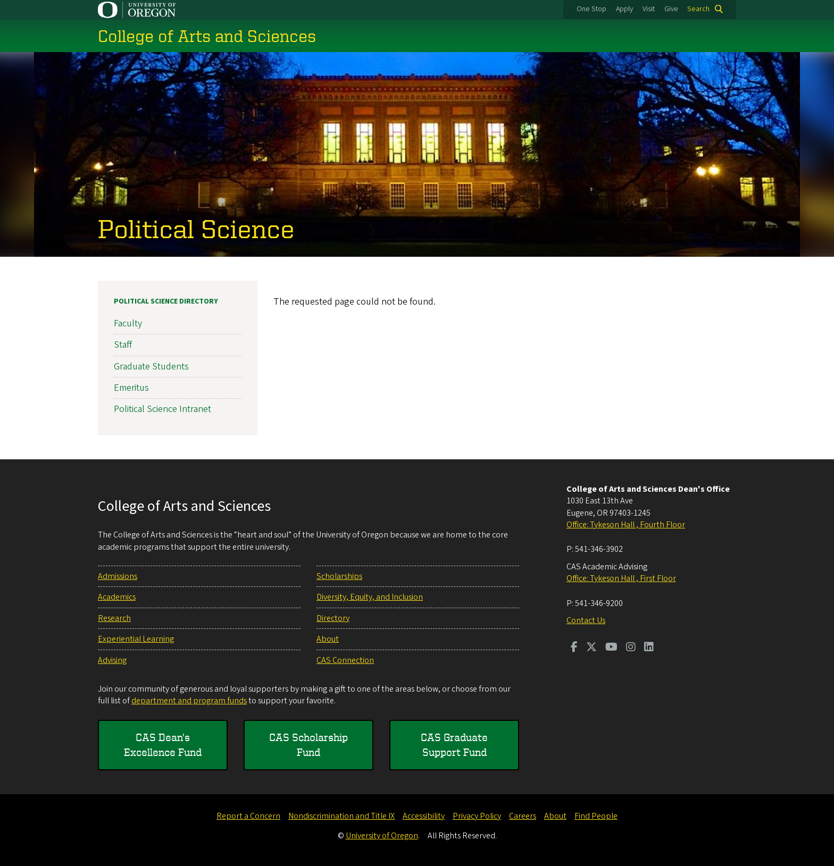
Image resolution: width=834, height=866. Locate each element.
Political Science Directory (166, 301)
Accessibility (424, 816)
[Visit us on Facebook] (574, 648)
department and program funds (189, 701)
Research (114, 618)
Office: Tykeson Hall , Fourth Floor (625, 525)
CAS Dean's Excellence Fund (163, 744)
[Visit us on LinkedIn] (649, 648)
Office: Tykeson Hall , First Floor (621, 578)
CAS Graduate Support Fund (454, 744)
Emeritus (131, 387)
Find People (596, 816)
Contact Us (585, 620)
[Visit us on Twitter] (591, 648)
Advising (112, 660)
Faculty (128, 323)
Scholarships (339, 576)
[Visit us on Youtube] (611, 648)
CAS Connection (345, 660)
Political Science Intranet (162, 409)
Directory (332, 618)
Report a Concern (248, 816)
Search (698, 9)
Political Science (196, 228)
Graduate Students (151, 366)
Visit (649, 9)
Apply (624, 9)
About (327, 639)
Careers (522, 816)
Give (671, 9)
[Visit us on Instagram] (631, 648)
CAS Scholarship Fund (308, 744)
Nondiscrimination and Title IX (341, 816)
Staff (123, 344)
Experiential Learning (136, 639)
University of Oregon (382, 836)
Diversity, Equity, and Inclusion (369, 597)
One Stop (591, 9)
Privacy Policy (477, 816)
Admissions (117, 576)
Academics (117, 597)
